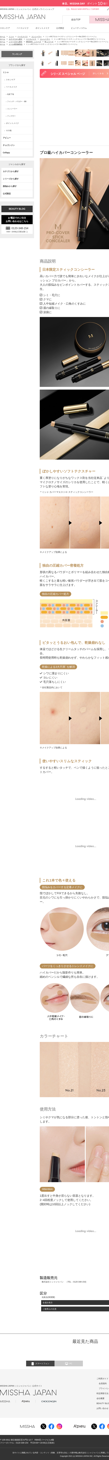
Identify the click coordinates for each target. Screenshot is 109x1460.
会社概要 (100, 1398)
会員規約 (103, 1383)
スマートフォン (40, 1363)
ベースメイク (23, 28)
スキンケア (5, 28)
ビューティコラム (79, 28)
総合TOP (76, 19)
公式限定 (60, 28)
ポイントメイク (42, 28)
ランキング (17, 54)
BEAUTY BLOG (17, 209)
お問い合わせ (102, 1408)
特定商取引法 (102, 1393)
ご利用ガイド (102, 1378)
